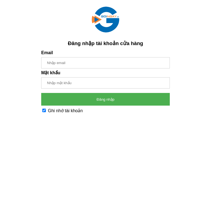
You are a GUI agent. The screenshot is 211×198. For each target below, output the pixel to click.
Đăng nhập (106, 99)
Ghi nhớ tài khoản (62, 110)
